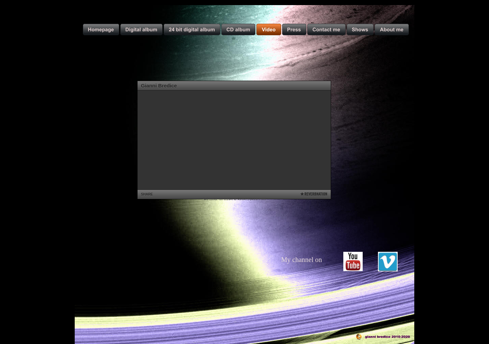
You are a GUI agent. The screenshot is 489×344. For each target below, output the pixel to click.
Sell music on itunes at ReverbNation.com (234, 199)
